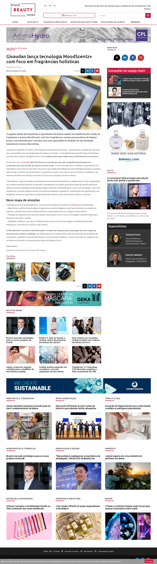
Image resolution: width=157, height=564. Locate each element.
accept (149, 561)
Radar (108, 498)
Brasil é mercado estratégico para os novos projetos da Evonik (20, 340)
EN (50, 6)
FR (45, 6)
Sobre (46, 551)
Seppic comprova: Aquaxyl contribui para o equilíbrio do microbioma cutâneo (20, 369)
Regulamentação (66, 398)
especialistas (117, 226)
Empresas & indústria (68, 498)
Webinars (135, 22)
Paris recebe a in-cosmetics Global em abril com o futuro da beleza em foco (86, 340)
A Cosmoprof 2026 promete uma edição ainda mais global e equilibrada (127, 179)
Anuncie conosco (72, 551)
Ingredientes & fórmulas (16, 48)
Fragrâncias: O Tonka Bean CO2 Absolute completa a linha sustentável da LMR (84, 369)
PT (55, 6)
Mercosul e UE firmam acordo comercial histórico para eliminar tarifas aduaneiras (76, 407)
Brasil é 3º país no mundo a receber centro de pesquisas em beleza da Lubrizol (52, 340)
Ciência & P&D (112, 398)
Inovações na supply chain (84, 22)
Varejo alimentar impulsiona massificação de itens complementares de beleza (28, 407)
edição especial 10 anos (113, 22)
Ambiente (110, 448)
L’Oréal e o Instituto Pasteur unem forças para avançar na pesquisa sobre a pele (127, 507)
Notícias (31, 22)
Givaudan (63, 149)
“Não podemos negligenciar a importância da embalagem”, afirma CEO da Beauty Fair (78, 457)
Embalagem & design (67, 448)
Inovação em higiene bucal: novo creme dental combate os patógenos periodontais (127, 407)
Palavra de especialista (55, 22)
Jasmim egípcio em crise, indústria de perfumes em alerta (123, 457)
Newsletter (69, 15)
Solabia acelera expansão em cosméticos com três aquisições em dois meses (53, 369)
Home (15, 22)
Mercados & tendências (20, 398)
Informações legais (106, 551)
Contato (56, 551)
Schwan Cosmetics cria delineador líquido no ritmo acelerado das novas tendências (28, 507)
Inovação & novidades (19, 498)
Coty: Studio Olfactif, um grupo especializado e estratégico (78, 507)
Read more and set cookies (111, 561)
